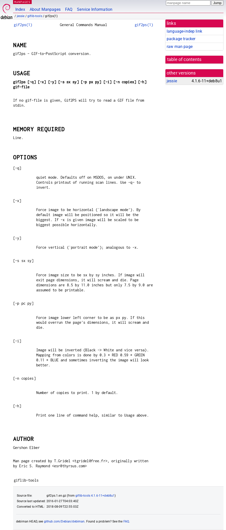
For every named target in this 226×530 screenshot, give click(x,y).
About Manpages (45, 9)
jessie (21, 16)
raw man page (180, 46)
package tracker (181, 38)
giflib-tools (34, 16)
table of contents (184, 59)
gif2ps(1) (23, 25)
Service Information (94, 9)
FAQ (68, 9)
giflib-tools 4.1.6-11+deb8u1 (95, 495)
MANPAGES (22, 2)
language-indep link (184, 31)
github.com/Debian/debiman (64, 521)
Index (20, 9)
